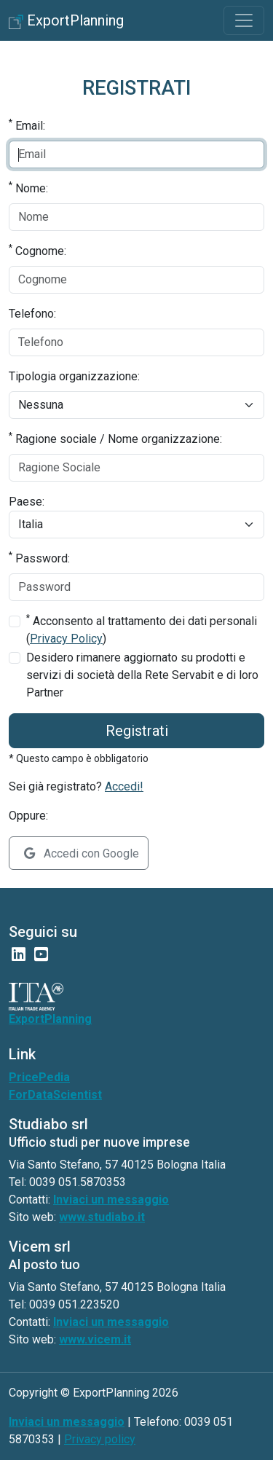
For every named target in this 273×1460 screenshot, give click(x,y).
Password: (39, 557)
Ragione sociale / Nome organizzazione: (115, 438)
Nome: (28, 187)
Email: (27, 125)
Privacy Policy (66, 638)
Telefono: (32, 314)
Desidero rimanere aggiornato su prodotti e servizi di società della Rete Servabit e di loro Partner (142, 675)
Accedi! (124, 786)
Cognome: (37, 250)
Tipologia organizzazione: (74, 376)
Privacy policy (99, 1439)
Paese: (26, 502)
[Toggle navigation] (243, 20)
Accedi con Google (81, 853)
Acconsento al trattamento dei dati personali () (141, 629)
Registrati (137, 730)
